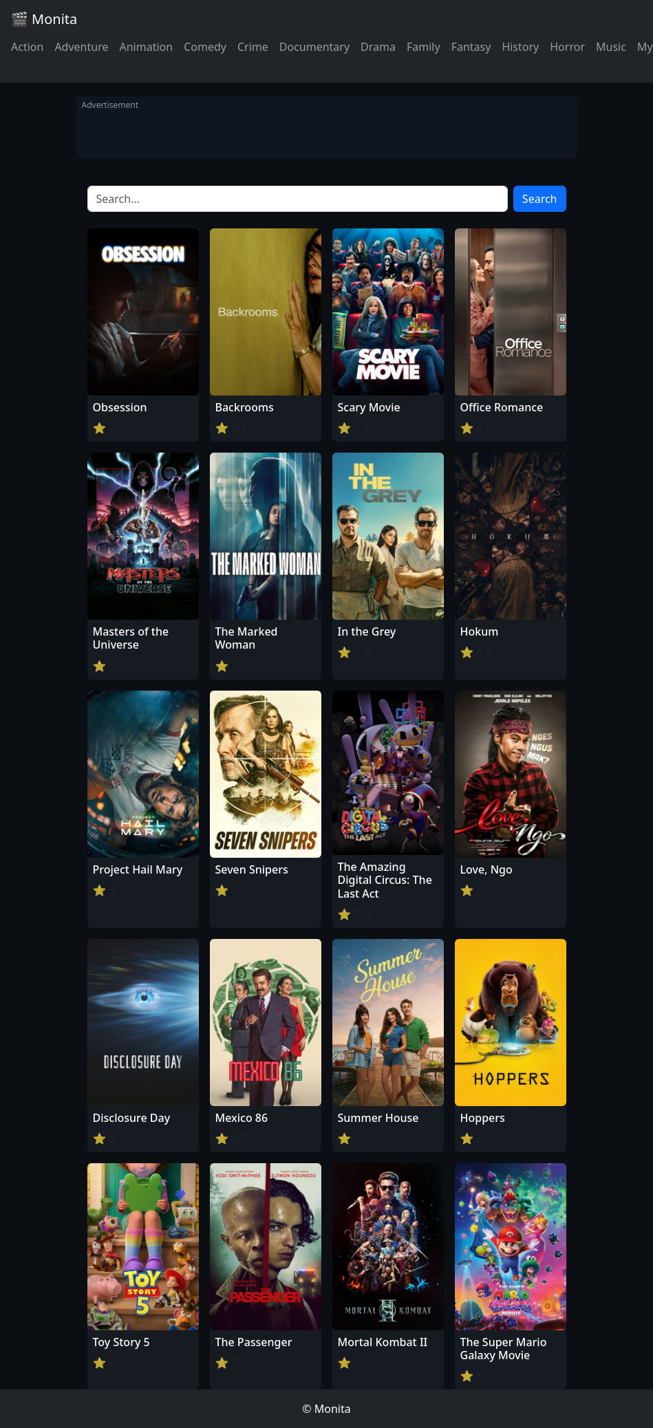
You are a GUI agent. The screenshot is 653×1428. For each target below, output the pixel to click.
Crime (252, 46)
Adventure (81, 46)
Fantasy (471, 46)
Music (611, 46)
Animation (146, 46)
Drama (378, 46)
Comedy (205, 46)
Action (27, 46)
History (520, 46)
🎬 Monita (44, 19)
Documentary (314, 46)
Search (539, 198)
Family (423, 46)
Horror (567, 46)
